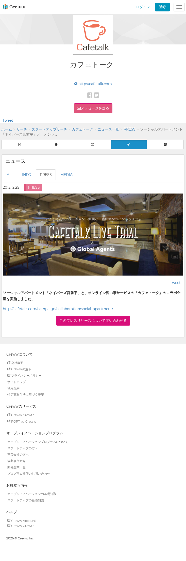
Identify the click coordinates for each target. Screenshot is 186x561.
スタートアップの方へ (22, 448)
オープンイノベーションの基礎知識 (31, 494)
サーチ (21, 129)
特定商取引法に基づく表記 (25, 394)
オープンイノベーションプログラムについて (37, 442)
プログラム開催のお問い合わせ (28, 473)
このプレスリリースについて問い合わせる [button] (93, 320)
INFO (26, 174)
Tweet (8, 120)
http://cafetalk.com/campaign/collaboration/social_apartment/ (58, 309)
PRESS (130, 129)
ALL (10, 174)
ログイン (143, 7)
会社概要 (15, 363)
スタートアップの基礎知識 (25, 500)
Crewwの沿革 (19, 369)
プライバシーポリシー (24, 375)
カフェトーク (82, 129)
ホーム (6, 129)
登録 (162, 7)
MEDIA (66, 174)
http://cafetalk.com (93, 84)
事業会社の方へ (18, 454)
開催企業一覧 (16, 467)
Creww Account (21, 520)
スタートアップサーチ (49, 129)
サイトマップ (16, 382)
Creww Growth (21, 415)
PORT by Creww (21, 421)
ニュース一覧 (108, 129)
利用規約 (13, 388)
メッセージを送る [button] (95, 108)
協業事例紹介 (16, 461)
